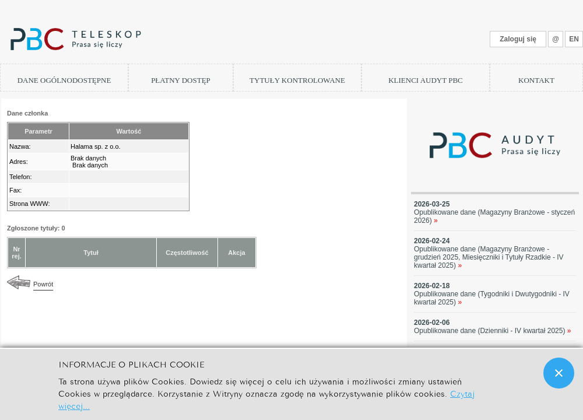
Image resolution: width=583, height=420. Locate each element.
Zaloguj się (518, 39)
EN (574, 39)
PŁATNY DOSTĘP (180, 80)
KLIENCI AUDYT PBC (425, 80)
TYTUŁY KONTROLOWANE (297, 80)
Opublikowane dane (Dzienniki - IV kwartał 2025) (492, 331)
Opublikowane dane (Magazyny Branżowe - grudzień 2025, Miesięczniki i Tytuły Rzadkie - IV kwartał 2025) (489, 257)
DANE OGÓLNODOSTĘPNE (64, 80)
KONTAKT (536, 80)
